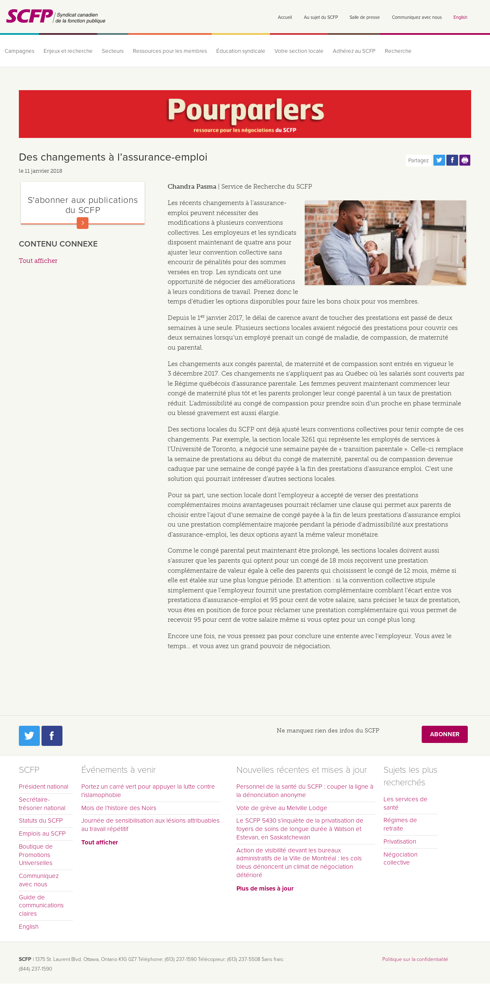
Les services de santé (406, 803)
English (460, 17)
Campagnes (19, 51)
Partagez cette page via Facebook (452, 160)
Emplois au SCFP (42, 833)
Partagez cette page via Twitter (439, 160)
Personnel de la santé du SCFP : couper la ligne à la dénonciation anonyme (304, 791)
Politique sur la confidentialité (415, 959)
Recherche (398, 51)
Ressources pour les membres (170, 51)
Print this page (465, 160)
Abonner (444, 734)
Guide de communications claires (41, 905)
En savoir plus (82, 223)
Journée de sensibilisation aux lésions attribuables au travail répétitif (150, 825)
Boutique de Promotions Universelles (36, 855)
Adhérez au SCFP (354, 51)
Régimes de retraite (400, 824)
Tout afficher (38, 261)
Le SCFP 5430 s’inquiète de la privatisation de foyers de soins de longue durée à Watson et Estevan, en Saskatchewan (299, 829)
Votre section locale (299, 51)
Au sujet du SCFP (321, 17)
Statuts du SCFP (41, 820)
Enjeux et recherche (68, 51)
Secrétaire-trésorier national (42, 804)
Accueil (285, 17)
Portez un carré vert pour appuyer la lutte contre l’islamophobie (148, 791)
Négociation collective (400, 859)
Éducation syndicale (240, 51)
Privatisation (400, 841)
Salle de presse (365, 17)
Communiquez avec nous (417, 17)
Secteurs (113, 51)
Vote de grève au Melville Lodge (281, 808)
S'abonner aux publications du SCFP (83, 205)
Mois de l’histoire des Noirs (118, 808)
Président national (43, 786)
